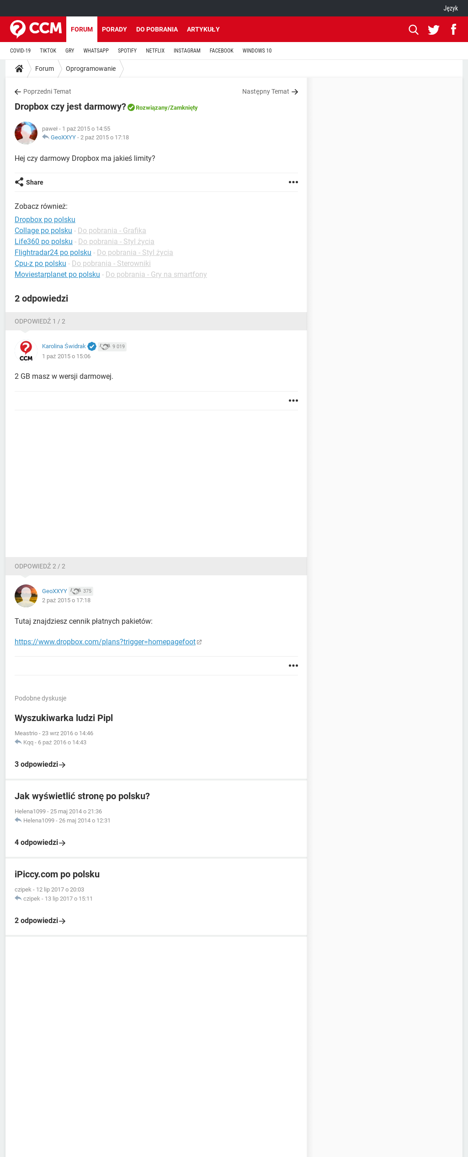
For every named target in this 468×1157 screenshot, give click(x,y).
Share (34, 182)
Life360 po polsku (44, 241)
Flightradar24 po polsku (53, 252)
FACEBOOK (222, 51)
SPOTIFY (127, 51)
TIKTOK (48, 51)
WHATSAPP (95, 51)
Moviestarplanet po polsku (57, 274)
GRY (69, 51)
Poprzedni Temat (47, 91)
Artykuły (203, 29)
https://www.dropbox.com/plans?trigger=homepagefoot (105, 641)
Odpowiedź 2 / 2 (40, 566)
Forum (82, 29)
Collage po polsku (43, 230)
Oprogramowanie (91, 68)
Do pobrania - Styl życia (116, 241)
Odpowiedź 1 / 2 (40, 321)
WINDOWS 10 (257, 51)
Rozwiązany (152, 107)
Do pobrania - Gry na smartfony (156, 274)
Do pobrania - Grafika (112, 230)
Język (450, 8)
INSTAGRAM (187, 51)
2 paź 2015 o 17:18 (104, 137)
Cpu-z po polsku (40, 263)
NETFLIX (155, 51)
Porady (114, 29)
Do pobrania (157, 29)
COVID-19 (20, 51)
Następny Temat (265, 91)
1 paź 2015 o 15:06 (66, 356)
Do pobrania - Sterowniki (111, 263)
